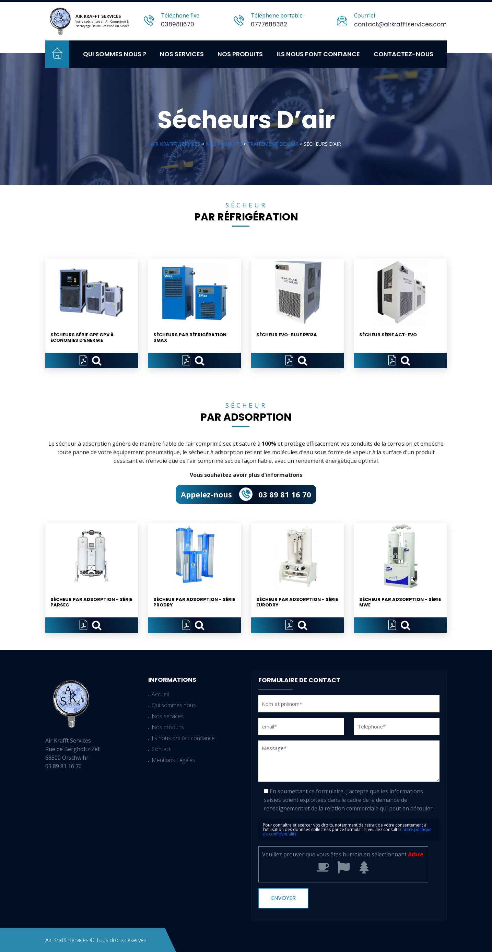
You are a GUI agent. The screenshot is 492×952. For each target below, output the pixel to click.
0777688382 (269, 24)
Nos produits (240, 54)
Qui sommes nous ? (114, 54)
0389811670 (177, 24)
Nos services (182, 54)
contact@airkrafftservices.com (400, 24)
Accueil (57, 54)
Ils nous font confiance (318, 54)
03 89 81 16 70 (284, 494)
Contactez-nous (403, 54)
